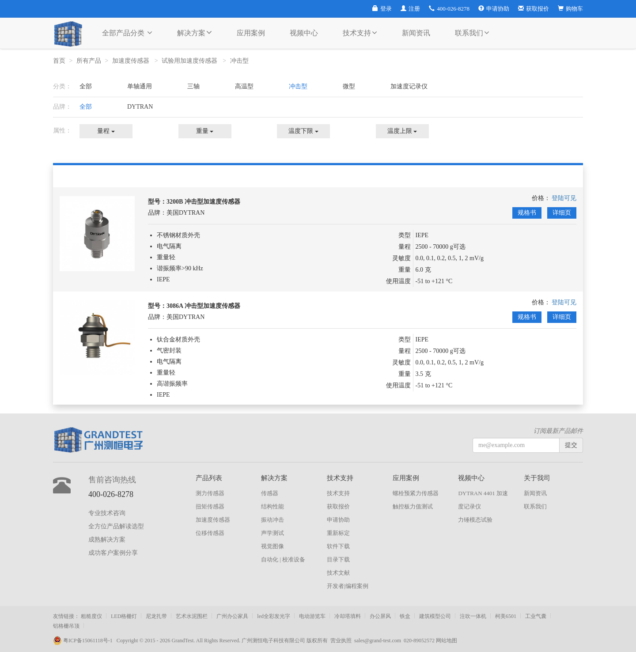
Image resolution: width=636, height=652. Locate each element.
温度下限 (303, 131)
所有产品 (88, 60)
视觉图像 (272, 546)
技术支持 (360, 33)
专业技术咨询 (106, 513)
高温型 (244, 86)
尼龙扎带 (156, 616)
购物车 (570, 8)
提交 (571, 445)
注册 (410, 8)
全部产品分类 (127, 33)
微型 (349, 86)
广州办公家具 (232, 616)
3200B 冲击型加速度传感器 (203, 201)
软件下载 (338, 546)
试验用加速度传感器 (190, 60)
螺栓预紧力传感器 (416, 493)
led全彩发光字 (273, 616)
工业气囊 (535, 616)
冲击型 (240, 60)
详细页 (562, 212)
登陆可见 (564, 198)
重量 (205, 131)
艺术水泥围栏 (192, 616)
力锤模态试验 (475, 519)
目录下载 (338, 559)
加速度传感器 (131, 60)
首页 (59, 60)
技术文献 (338, 572)
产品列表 (209, 477)
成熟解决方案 (106, 539)
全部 (86, 86)
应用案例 (251, 33)
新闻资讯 (416, 33)
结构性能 (272, 506)
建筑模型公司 (435, 616)
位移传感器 (210, 533)
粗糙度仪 (91, 616)
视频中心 (304, 33)
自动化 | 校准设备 (283, 559)
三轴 (193, 86)
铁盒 (405, 616)
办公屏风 (380, 616)
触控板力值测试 (413, 506)
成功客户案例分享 (113, 553)
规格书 (527, 212)
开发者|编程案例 (347, 586)
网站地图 (446, 640)
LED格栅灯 (124, 616)
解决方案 (194, 32)
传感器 (269, 493)
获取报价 (533, 8)
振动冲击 (272, 519)
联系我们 (472, 33)
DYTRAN (140, 106)
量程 (106, 131)
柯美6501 (505, 616)
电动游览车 (312, 616)
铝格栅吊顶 (66, 626)
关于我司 (537, 477)
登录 (382, 8)
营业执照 (341, 640)
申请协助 (493, 8)
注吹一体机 (473, 616)
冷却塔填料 (347, 616)
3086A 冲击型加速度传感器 (203, 306)
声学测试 (272, 533)
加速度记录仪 (409, 86)
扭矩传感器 (210, 506)
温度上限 (402, 131)
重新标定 (338, 533)
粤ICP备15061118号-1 (85, 640)
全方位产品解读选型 (116, 526)
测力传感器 (210, 493)
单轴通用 (139, 86)
